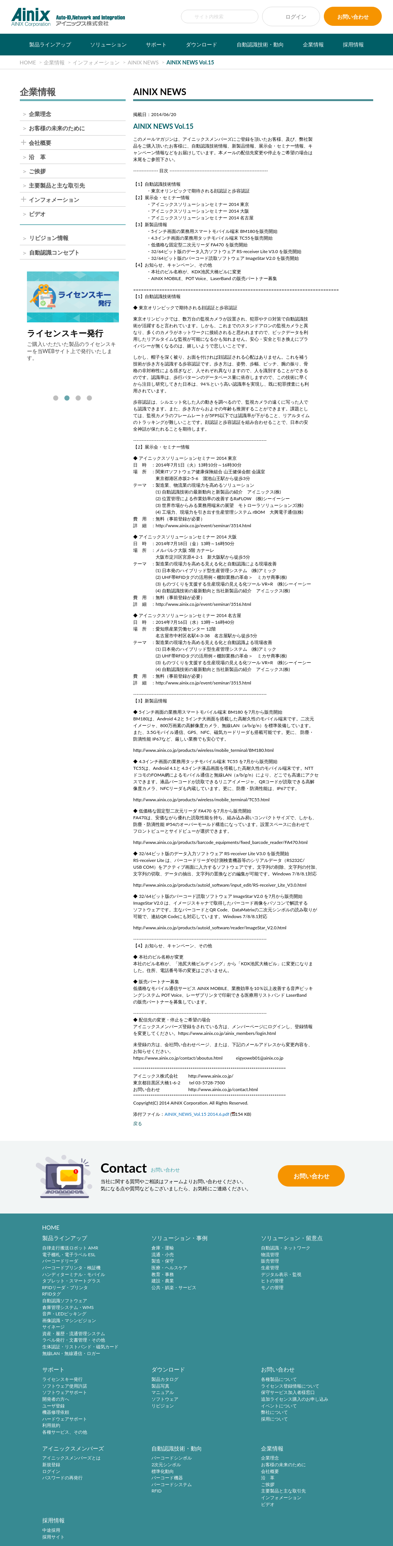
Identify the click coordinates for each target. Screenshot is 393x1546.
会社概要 (40, 143)
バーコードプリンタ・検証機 (71, 1268)
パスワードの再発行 (227, 1401)
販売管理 (216, 1262)
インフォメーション (54, 200)
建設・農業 (136, 1281)
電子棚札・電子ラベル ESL (69, 1255)
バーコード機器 (304, 1401)
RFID (294, 1414)
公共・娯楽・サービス (147, 1288)
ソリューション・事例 (153, 1238)
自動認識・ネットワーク (231, 1248)
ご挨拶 (37, 171)
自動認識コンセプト (54, 252)
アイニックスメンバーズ (237, 1371)
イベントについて (142, 1407)
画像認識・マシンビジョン (69, 1321)
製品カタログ (55, 1381)
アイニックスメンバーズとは (236, 1381)
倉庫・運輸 (136, 1248)
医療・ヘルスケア (142, 1268)
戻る (137, 1123)
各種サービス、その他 (311, 1301)
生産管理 (216, 1268)
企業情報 (313, 44)
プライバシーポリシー (142, 1524)
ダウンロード (201, 44)
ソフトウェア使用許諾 (311, 1255)
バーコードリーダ (60, 1262)
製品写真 (51, 1388)
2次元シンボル (304, 1388)
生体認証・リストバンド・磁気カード (80, 1347)
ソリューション (108, 44)
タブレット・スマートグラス (71, 1281)
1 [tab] (55, 399)
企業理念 (40, 114)
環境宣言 (210, 1524)
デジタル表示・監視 (227, 1275)
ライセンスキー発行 (309, 1248)
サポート (156, 44)
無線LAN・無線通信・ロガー (71, 1354)
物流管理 (216, 1255)
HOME (51, 1227)
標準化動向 (300, 1394)
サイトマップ (299, 1524)
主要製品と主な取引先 (57, 185)
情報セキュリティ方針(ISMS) (252, 1524)
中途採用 (133, 1448)
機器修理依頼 (302, 1281)
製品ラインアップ (50, 44)
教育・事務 (136, 1275)
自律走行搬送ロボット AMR (70, 1248)
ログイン (295, 16)
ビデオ (37, 214)
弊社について (138, 1414)
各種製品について (142, 1381)
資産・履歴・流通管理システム (73, 1334)
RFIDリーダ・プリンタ (65, 1288)
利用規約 (298, 1295)
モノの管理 (218, 1288)
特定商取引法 (182, 1524)
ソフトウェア (55, 1401)
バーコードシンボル (309, 1381)
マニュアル (53, 1394)
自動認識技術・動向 (260, 44)
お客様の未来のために (57, 128)
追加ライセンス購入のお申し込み (158, 1401)
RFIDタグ (51, 1295)
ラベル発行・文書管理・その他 (73, 1341)
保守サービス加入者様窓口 (151, 1394)
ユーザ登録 (300, 1275)
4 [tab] (89, 399)
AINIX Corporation (194, 1536)
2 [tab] (67, 399)
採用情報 (353, 44)
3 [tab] (78, 399)
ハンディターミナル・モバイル (73, 1275)
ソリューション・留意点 (237, 1238)
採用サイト (136, 1455)
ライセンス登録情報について (154, 1388)
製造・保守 (136, 1262)
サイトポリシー (99, 1524)
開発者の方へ (302, 1268)
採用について (138, 1421)
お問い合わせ (353, 16)
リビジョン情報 (48, 238)
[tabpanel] (73, 316)
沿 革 (37, 157)
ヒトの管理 (218, 1281)
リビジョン (53, 1407)
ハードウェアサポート (311, 1288)
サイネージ (53, 1328)
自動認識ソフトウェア (64, 1301)
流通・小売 (136, 1255)
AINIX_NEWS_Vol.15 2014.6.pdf (197, 1114)
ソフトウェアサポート (311, 1262)
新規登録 (216, 1388)
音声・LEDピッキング (64, 1314)
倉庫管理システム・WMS (68, 1308)
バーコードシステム (309, 1407)
